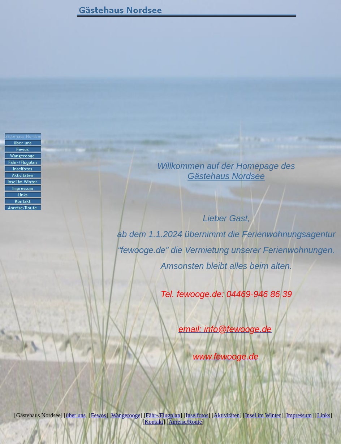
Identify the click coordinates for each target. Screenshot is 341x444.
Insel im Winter (263, 415)
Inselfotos (197, 415)
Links (323, 415)
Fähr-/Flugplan (163, 415)
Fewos (98, 415)
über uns (76, 415)
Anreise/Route (185, 422)
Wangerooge (125, 415)
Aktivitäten (226, 415)
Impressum (299, 415)
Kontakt (153, 422)
